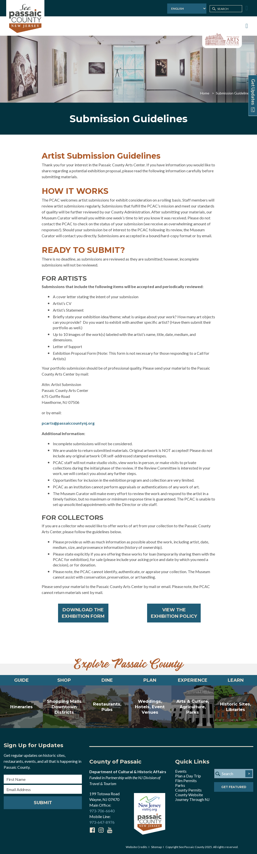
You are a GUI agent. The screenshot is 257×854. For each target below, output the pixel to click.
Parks (180, 785)
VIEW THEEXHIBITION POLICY (174, 613)
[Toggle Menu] (246, 8)
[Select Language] (186, 8)
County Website (189, 794)
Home (204, 93)
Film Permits (186, 780)
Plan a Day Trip (188, 775)
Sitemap (156, 847)
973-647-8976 (102, 822)
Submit (43, 802)
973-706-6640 (102, 810)
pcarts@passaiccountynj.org (68, 423)
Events (181, 771)
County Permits (188, 790)
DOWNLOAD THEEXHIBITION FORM (83, 613)
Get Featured (233, 787)
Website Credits (136, 847)
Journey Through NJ (192, 799)
